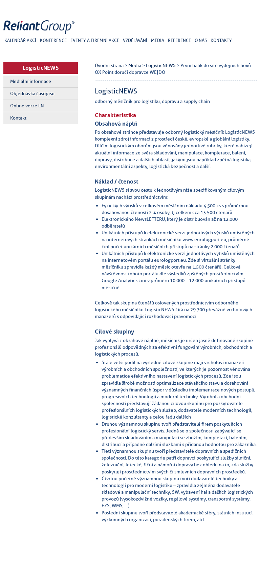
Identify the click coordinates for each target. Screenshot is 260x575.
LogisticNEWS (41, 67)
